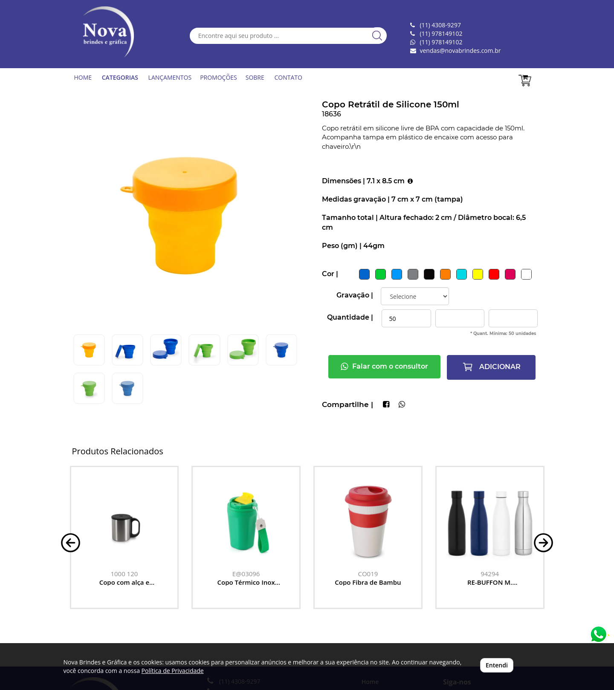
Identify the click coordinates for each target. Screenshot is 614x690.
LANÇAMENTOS (170, 77)
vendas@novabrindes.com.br (460, 50)
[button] (70, 542)
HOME (83, 77)
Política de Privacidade (173, 671)
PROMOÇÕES (218, 77)
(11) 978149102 (441, 42)
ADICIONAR (491, 366)
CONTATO (288, 77)
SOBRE (255, 77)
